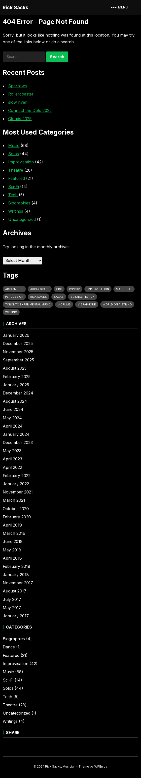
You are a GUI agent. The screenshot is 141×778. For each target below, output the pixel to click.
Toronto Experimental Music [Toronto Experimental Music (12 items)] (28, 304)
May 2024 (12, 417)
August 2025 (15, 368)
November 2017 (18, 582)
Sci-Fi (13, 186)
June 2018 (13, 541)
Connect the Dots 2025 (30, 110)
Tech (13, 194)
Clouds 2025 (20, 118)
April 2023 (12, 458)
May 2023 (12, 450)
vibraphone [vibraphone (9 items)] (87, 304)
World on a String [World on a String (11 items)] (117, 304)
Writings (15, 211)
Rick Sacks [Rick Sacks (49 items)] (38, 296)
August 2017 (14, 590)
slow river (17, 102)
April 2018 (12, 558)
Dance (9, 646)
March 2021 (14, 500)
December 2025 (18, 343)
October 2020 (16, 508)
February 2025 (17, 376)
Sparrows (17, 85)
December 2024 (18, 392)
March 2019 (14, 533)
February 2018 (16, 566)
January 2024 (16, 434)
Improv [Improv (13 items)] (74, 289)
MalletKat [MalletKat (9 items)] (124, 289)
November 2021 (18, 491)
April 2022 (12, 467)
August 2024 (15, 401)
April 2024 (13, 426)
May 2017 (12, 607)
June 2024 (13, 409)
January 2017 (16, 615)
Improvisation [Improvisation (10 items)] (98, 289)
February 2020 (17, 516)
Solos (13, 153)
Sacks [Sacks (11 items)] (59, 296)
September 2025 (18, 359)
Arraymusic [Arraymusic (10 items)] (14, 289)
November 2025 (18, 351)
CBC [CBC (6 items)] (59, 289)
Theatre (15, 170)
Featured (16, 178)
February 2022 (17, 475)
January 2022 (16, 483)
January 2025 (16, 384)
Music (13, 145)
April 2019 (12, 525)
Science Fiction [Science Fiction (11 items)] (82, 296)
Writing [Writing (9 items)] (11, 312)
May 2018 (12, 549)
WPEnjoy (100, 766)
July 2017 (12, 599)
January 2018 (16, 574)
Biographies (19, 202)
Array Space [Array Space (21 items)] (39, 289)
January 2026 (16, 335)
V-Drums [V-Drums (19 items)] (64, 304)
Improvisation (21, 161)
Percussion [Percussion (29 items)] (14, 296)
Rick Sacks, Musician (60, 766)
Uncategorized (22, 219)
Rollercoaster (21, 94)
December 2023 (18, 442)
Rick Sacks (15, 7)
